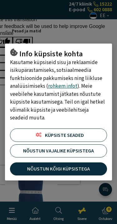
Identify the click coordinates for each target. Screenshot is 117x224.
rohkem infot (62, 86)
